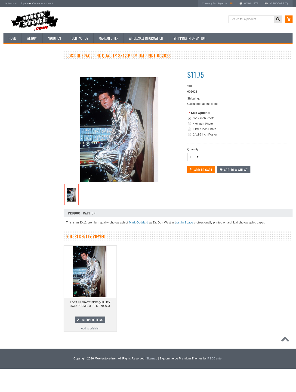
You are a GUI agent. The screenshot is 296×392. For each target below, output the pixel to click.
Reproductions (15, 95)
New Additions (15, 64)
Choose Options (33, 243)
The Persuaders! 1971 (20, 324)
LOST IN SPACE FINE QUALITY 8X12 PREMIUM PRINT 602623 (90, 304)
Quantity (192, 149)
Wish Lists (251, 3)
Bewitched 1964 (16, 332)
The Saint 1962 (15, 339)
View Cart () (279, 3)
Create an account (42, 3)
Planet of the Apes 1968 (20, 316)
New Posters (14, 103)
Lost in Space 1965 (18, 300)
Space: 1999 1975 (17, 308)
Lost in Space (184, 222)
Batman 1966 (14, 277)
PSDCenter (215, 381)
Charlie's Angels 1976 (19, 293)
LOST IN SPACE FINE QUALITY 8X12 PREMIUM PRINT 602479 (31, 227)
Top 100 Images (16, 80)
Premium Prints (15, 111)
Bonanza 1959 (15, 347)
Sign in (25, 3)
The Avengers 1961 (18, 285)
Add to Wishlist (31, 251)
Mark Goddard (138, 222)
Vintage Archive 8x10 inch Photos (26, 72)
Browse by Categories (19, 88)
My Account (10, 3)
